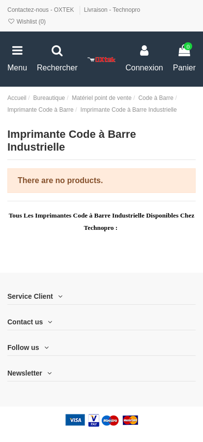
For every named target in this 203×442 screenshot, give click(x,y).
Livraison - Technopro (112, 9)
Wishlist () (26, 21)
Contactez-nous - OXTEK (41, 9)
